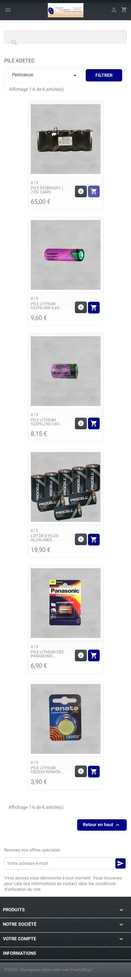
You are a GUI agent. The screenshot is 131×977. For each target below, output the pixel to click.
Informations (19, 953)
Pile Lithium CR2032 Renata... (47, 769)
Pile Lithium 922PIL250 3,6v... (46, 422)
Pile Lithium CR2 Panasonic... (47, 654)
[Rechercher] (65, 37)
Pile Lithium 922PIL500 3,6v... (46, 305)
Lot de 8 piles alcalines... (44, 537)
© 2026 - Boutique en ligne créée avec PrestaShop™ (49, 969)
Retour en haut (102, 825)
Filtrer (103, 75)
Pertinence (45, 75)
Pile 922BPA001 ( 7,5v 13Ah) (47, 190)
